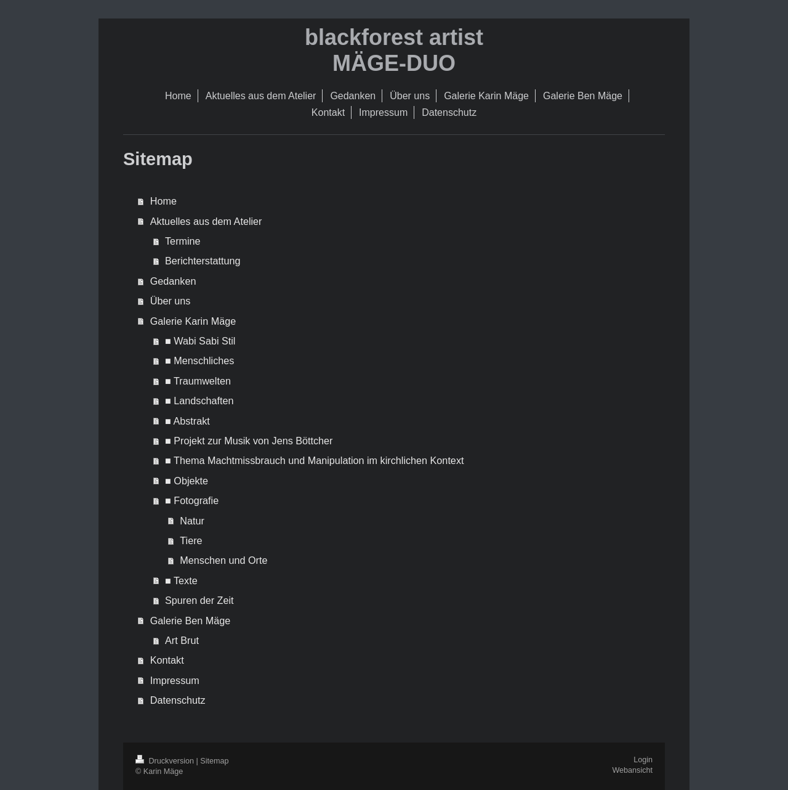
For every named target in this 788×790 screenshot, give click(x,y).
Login (643, 759)
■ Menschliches (199, 360)
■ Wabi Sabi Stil (200, 340)
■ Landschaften (199, 400)
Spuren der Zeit (199, 600)
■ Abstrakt (187, 420)
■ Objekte (186, 480)
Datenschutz (178, 700)
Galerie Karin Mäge (193, 321)
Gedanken (173, 281)
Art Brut (182, 640)
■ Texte (181, 580)
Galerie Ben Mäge (190, 620)
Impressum (174, 680)
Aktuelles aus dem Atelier (206, 221)
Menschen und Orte (223, 560)
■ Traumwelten (198, 380)
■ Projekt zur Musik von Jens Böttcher (248, 440)
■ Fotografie (192, 500)
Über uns (170, 300)
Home (163, 200)
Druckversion (165, 761)
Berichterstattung (202, 260)
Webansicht (632, 770)
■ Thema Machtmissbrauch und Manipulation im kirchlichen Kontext (314, 460)
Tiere (191, 540)
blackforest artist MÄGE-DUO (394, 50)
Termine (183, 240)
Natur (192, 520)
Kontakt (167, 660)
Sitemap (214, 761)
